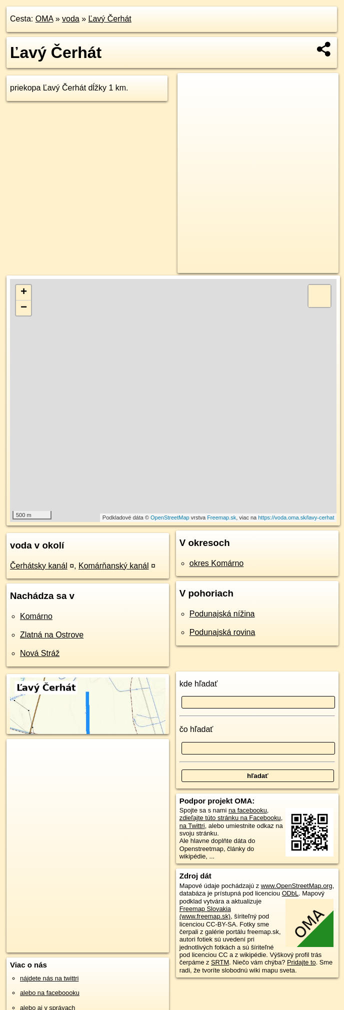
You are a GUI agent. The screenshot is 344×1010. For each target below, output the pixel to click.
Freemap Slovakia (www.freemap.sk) (205, 912)
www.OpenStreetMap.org (296, 886)
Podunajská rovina (223, 632)
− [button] (23, 308)
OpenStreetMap (170, 517)
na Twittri (192, 826)
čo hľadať (197, 729)
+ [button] (23, 292)
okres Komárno (217, 563)
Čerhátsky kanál (39, 566)
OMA (45, 18)
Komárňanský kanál (113, 566)
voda (71, 18)
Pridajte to (301, 962)
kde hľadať (199, 684)
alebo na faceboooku (50, 992)
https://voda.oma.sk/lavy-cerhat (296, 517)
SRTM (220, 962)
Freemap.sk (221, 517)
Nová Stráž (40, 653)
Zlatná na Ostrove (52, 634)
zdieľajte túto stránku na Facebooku (230, 818)
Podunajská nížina (222, 614)
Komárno (36, 616)
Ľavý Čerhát (110, 18)
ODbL (290, 893)
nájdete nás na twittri (49, 978)
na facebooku (247, 810)
